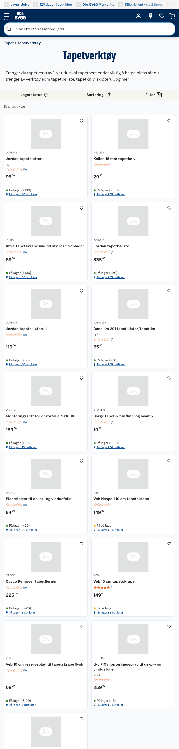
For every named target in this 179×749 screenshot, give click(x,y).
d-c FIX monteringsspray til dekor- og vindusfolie (89, 517)
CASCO (69, 420)
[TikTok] (98, 721)
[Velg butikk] (150, 15)
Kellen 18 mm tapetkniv (85, 158)
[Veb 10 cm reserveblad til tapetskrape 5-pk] (31, 514)
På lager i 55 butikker (140, 194)
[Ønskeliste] (161, 15)
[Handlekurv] (172, 15)
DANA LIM (129, 240)
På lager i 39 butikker (140, 375)
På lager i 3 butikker (139, 462)
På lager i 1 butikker (80, 462)
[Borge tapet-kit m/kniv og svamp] (89, 337)
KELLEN (69, 152)
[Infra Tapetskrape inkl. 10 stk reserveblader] (148, 157)
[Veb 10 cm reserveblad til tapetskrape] (148, 514)
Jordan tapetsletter (24, 158)
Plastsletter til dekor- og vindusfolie (145, 341)
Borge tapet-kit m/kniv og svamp (87, 341)
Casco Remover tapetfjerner (78, 429)
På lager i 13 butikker (23, 375)
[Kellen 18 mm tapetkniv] (89, 157)
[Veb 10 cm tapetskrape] (148, 425)
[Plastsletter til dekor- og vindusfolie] (148, 337)
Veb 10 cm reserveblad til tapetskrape (145, 517)
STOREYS (70, 332)
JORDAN (11, 152)
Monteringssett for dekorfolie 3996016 (23, 341)
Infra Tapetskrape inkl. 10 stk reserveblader (145, 161)
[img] (31, 169)
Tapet (9, 43)
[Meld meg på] (160, 671)
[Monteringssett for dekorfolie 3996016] (31, 337)
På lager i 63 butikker (81, 287)
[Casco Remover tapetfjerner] (89, 425)
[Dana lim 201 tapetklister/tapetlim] (148, 247)
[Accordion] (89, 583)
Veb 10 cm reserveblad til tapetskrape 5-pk (28, 517)
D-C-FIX (11, 332)
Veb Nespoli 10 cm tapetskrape (22, 429)
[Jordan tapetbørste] (31, 247)
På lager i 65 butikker (23, 194)
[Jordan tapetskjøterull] (89, 247)
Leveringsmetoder (67, 687)
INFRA (127, 152)
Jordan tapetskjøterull (84, 246)
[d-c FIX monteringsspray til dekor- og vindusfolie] (89, 514)
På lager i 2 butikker (22, 462)
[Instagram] (76, 721)
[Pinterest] (109, 721)
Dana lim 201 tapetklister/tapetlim (142, 249)
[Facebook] (66, 721)
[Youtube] (87, 721)
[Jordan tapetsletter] (31, 157)
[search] (9, 29)
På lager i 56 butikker (81, 375)
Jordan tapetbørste (23, 246)
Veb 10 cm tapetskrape (143, 426)
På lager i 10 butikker (140, 555)
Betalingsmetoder (20, 687)
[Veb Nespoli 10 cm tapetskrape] (31, 425)
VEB (8, 420)
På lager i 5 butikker (80, 555)
